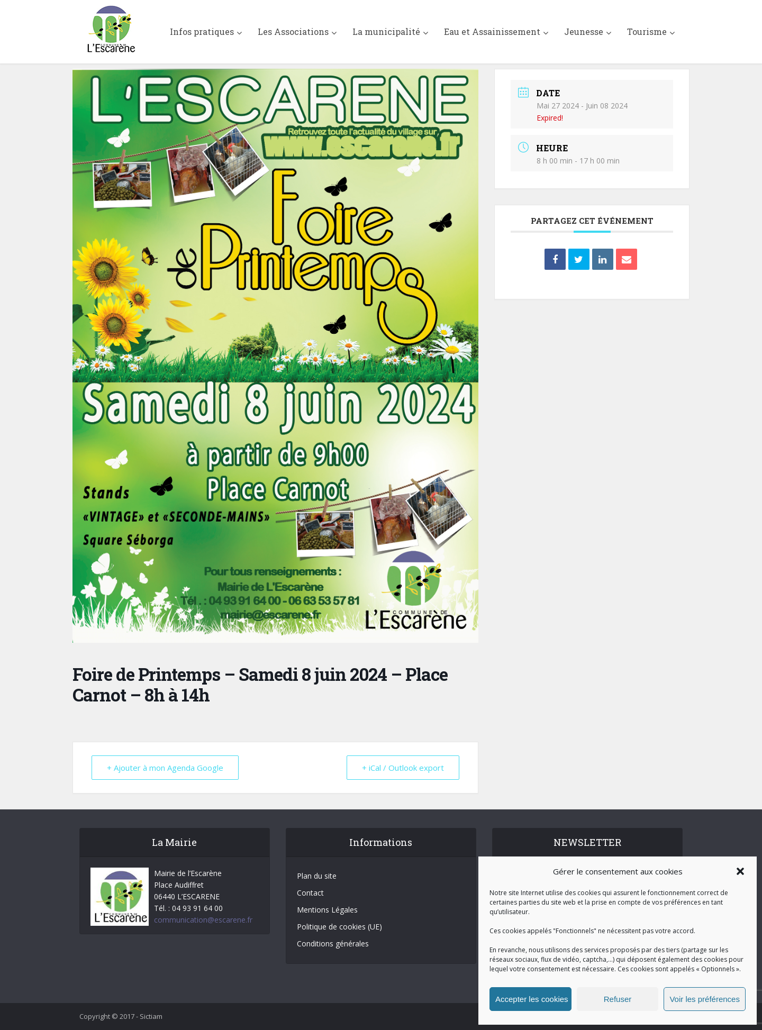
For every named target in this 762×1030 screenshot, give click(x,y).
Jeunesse (583, 31)
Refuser (618, 999)
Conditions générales (333, 943)
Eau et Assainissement (492, 31)
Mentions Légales (327, 910)
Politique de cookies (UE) (339, 927)
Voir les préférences (704, 999)
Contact (310, 893)
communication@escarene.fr (203, 920)
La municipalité (386, 31)
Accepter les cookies (531, 999)
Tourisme (647, 31)
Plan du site (317, 876)
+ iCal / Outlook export (403, 767)
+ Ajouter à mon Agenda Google (165, 767)
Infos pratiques (202, 31)
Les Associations (293, 31)
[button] (740, 871)
